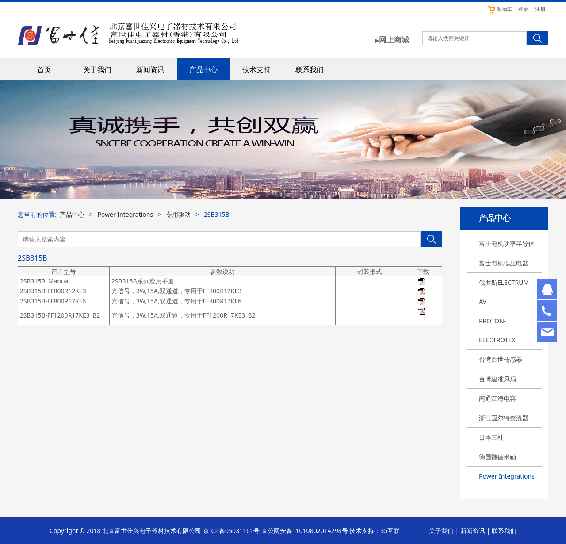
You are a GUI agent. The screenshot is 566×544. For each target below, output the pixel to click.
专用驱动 (178, 214)
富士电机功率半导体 (507, 243)
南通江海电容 (497, 398)
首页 (44, 69)
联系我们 (309, 69)
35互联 (390, 530)
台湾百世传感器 (500, 359)
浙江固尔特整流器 (503, 418)
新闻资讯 (150, 69)
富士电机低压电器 (503, 263)
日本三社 (491, 437)
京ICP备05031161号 (231, 530)
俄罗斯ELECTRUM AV (504, 292)
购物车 (499, 9)
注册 (540, 9)
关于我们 (97, 69)
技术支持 (256, 69)
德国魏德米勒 (497, 456)
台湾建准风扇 (497, 379)
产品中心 (203, 69)
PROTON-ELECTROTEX (497, 330)
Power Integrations (507, 476)
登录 (523, 9)
